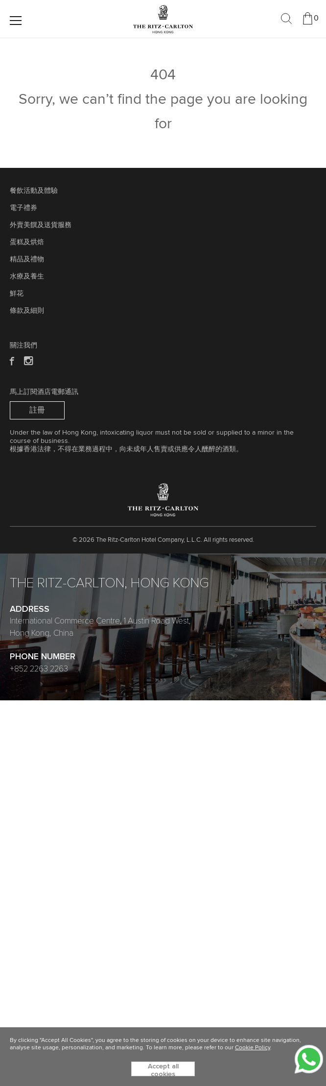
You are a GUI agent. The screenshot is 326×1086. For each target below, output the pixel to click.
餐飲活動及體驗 (34, 190)
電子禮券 (23, 208)
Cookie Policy (252, 1048)
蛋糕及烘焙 (27, 242)
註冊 (37, 410)
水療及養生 (27, 276)
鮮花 (16, 293)
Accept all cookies (163, 1069)
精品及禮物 (27, 259)
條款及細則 (27, 310)
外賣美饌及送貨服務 (40, 225)
